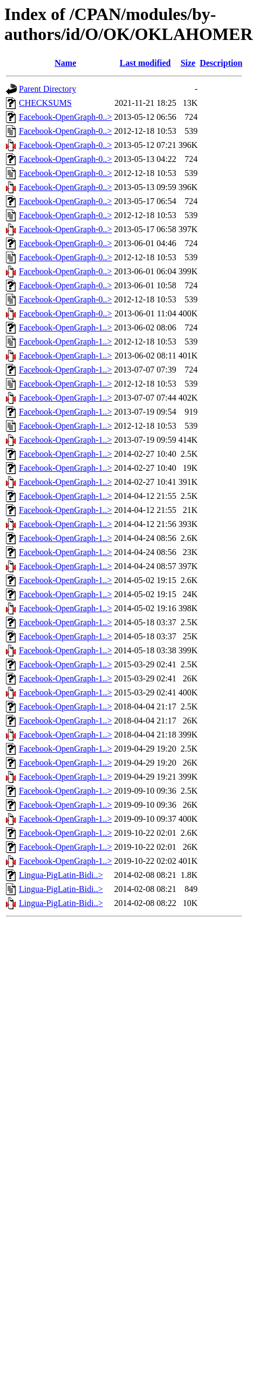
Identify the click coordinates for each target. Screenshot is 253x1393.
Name (65, 62)
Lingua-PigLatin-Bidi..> (61, 875)
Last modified (145, 62)
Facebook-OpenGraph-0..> (65, 116)
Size (188, 62)
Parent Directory (47, 88)
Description (221, 62)
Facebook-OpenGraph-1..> (65, 327)
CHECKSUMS (45, 102)
